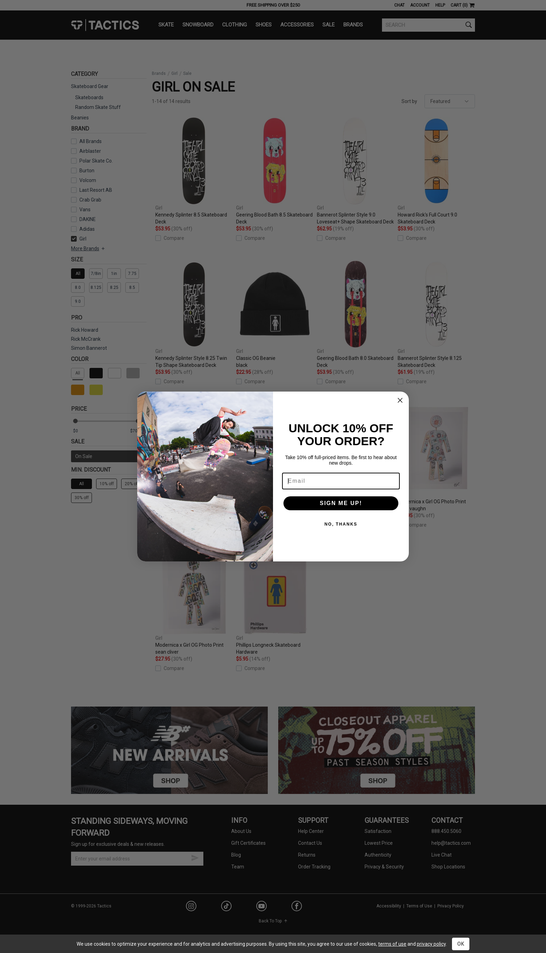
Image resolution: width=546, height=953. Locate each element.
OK (460, 944)
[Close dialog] (400, 400)
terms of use (392, 944)
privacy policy (431, 944)
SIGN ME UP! (341, 503)
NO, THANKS (341, 524)
